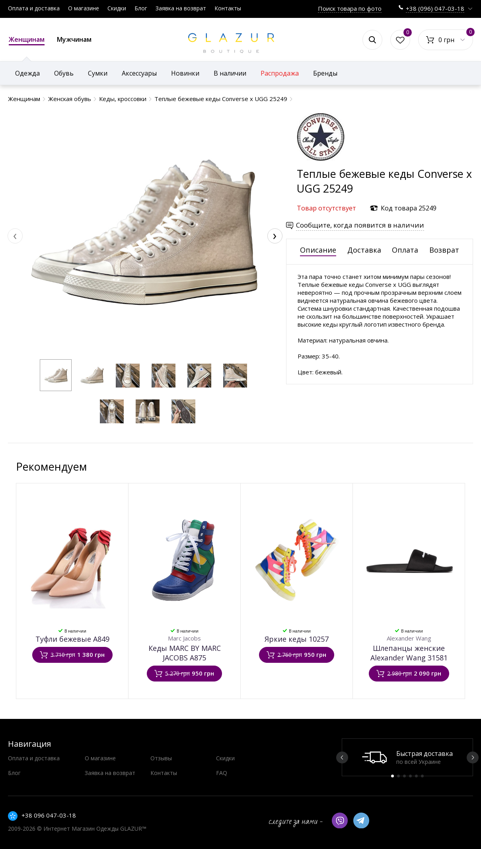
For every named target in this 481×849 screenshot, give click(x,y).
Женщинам (27, 40)
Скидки (116, 8)
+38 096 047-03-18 (48, 815)
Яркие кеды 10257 (297, 639)
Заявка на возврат (181, 8)
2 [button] (398, 776)
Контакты (227, 8)
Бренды (325, 73)
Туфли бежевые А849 (72, 639)
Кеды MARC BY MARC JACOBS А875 (184, 652)
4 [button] (410, 776)
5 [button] (416, 776)
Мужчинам (74, 39)
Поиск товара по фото (350, 8)
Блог (140, 8)
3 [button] (404, 776)
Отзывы (161, 758)
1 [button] (392, 776)
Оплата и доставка (34, 8)
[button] (56, 375)
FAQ (221, 773)
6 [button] (422, 776)
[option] (407, 757)
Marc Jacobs (184, 638)
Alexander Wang (409, 638)
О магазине (83, 8)
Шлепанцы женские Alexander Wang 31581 (409, 652)
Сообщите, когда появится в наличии (360, 225)
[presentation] (15, 235)
